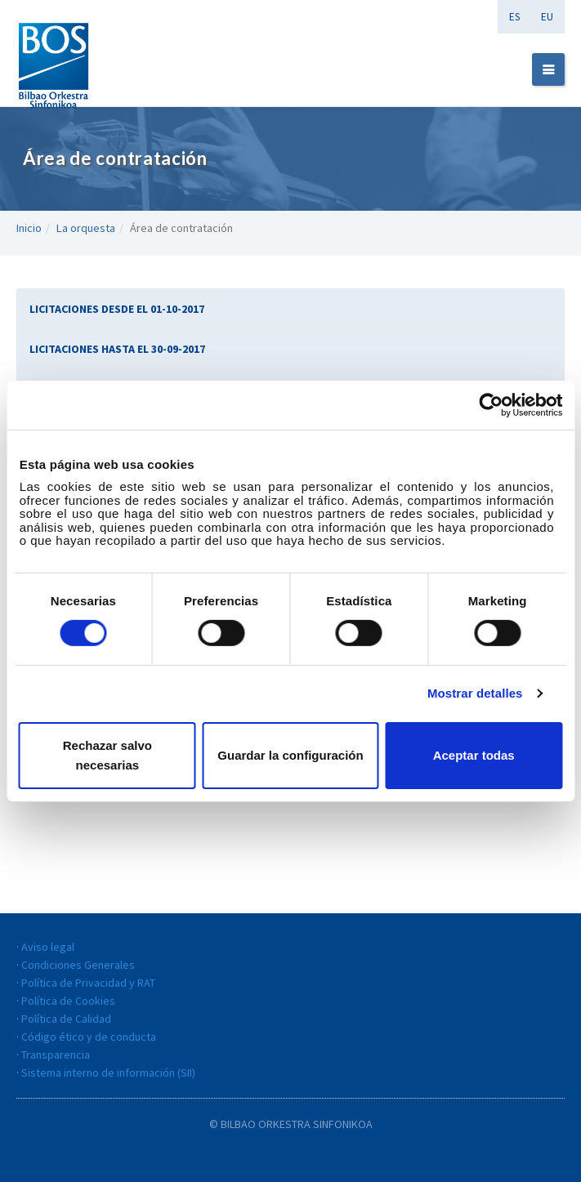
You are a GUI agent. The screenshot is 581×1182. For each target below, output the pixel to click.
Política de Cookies (68, 1000)
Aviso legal (47, 946)
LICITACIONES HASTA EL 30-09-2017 (117, 348)
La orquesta (85, 228)
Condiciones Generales (78, 964)
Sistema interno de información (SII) (108, 1072)
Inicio (29, 228)
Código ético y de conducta (88, 1036)
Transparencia (55, 1054)
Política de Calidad (66, 1018)
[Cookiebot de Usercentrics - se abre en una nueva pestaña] (490, 404)
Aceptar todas (474, 755)
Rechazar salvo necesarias (107, 755)
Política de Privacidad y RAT (88, 982)
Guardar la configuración (290, 755)
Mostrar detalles (475, 693)
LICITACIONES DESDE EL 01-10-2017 (116, 308)
